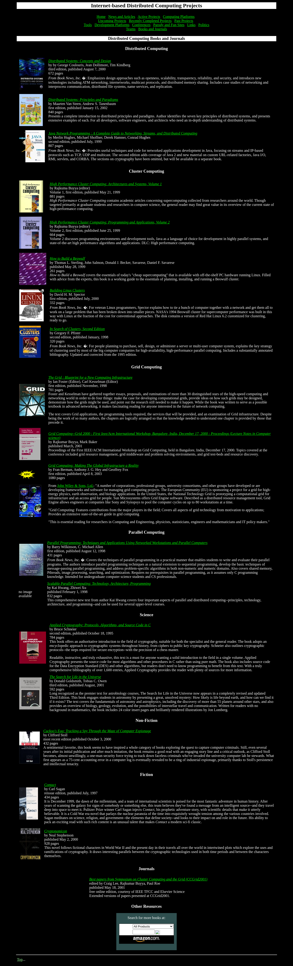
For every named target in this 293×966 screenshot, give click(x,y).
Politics (203, 25)
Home (101, 17)
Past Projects (183, 21)
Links (191, 25)
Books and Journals (152, 29)
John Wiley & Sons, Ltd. (75, 486)
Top (20, 959)
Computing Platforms (179, 17)
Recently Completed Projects (150, 21)
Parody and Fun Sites (168, 25)
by (50, 470)
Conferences (141, 25)
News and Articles (121, 17)
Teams (131, 29)
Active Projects (149, 17)
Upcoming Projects (112, 21)
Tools (88, 25)
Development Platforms (112, 25)
